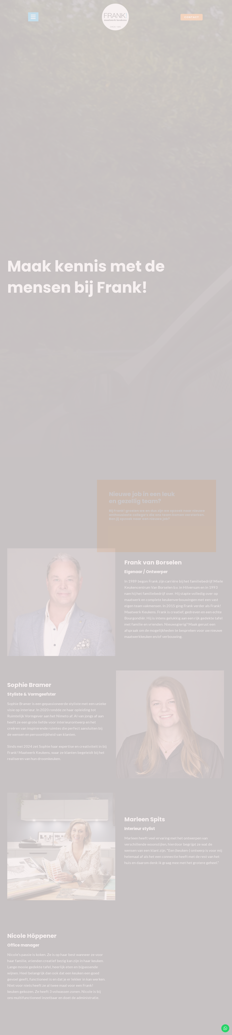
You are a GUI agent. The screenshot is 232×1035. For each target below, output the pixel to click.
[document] (116, 517)
